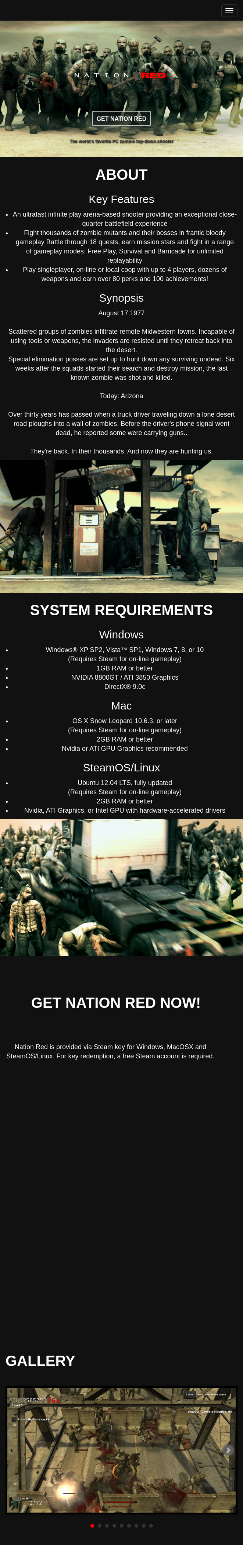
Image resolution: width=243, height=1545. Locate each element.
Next (228, 1450)
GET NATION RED (122, 119)
